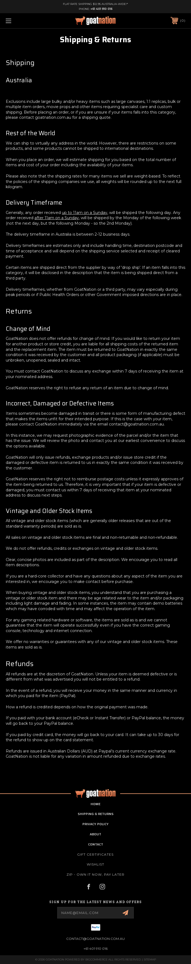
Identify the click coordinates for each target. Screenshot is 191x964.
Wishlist (95, 864)
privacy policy (95, 824)
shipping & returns (96, 813)
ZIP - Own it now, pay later (95, 874)
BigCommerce (96, 959)
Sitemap (150, 959)
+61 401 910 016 (101, 9)
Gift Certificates (95, 854)
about (95, 834)
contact (95, 844)
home (95, 804)
